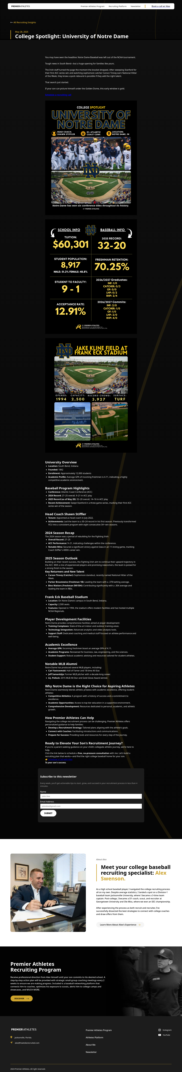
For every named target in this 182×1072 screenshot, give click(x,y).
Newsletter (91, 1052)
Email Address (47, 801)
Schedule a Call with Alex (60, 759)
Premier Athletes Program (99, 1030)
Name (43, 791)
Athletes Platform (94, 1037)
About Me (90, 1044)
